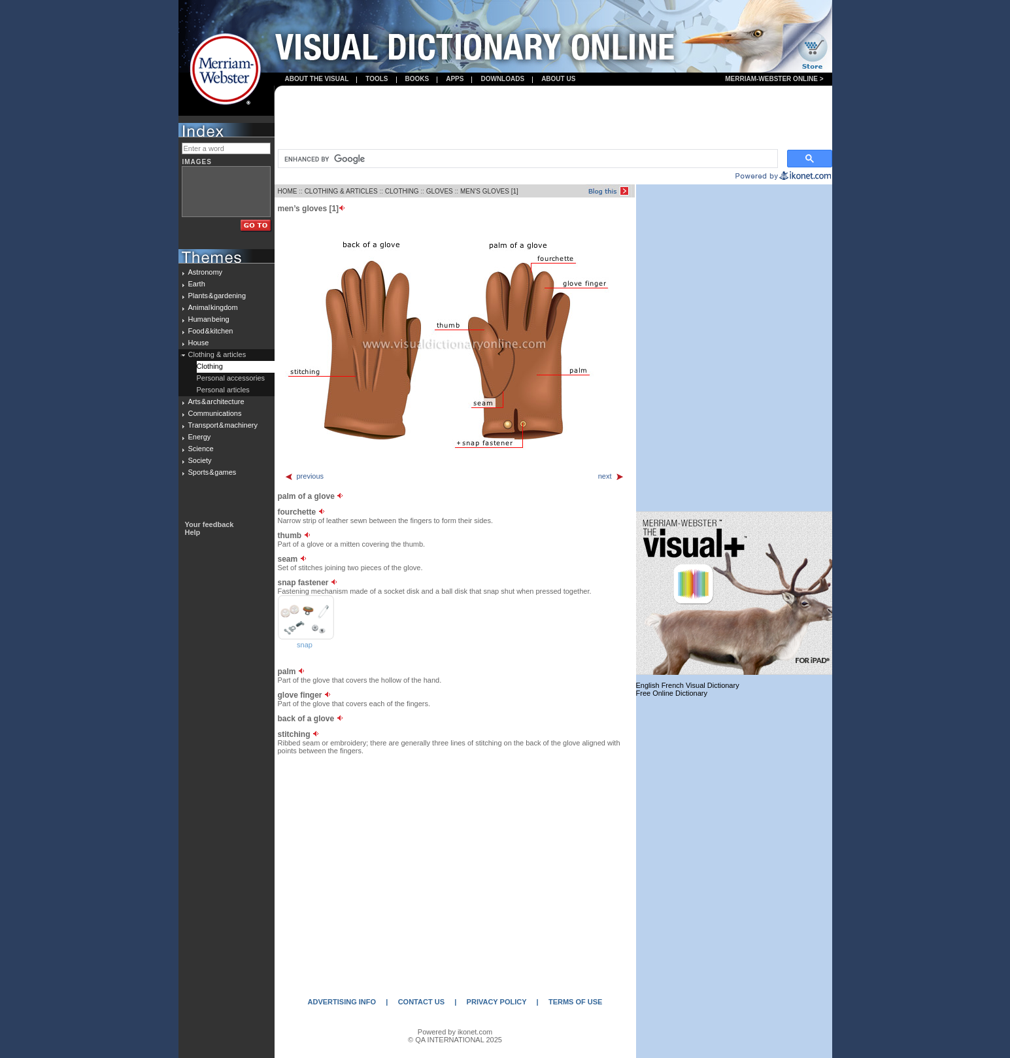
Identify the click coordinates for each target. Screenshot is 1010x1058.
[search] (526, 159)
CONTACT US (421, 1002)
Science (201, 448)
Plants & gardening (217, 295)
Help (193, 532)
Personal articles (223, 390)
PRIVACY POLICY (497, 1002)
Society (200, 460)
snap (304, 645)
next (611, 476)
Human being (208, 319)
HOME (287, 191)
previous (304, 476)
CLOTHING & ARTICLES (341, 191)
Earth (196, 284)
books (417, 78)
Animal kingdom (213, 307)
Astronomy (205, 272)
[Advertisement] (553, 118)
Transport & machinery (223, 425)
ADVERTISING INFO (342, 1002)
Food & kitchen (210, 331)
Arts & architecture (216, 401)
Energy (199, 437)
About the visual (317, 78)
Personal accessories (231, 378)
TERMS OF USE (575, 1002)
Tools (376, 78)
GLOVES (439, 191)
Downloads (502, 78)
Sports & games (212, 472)
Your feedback (209, 524)
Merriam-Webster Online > (774, 78)
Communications (215, 413)
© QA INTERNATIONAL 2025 (455, 1040)
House (198, 343)
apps (454, 78)
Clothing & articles (217, 354)
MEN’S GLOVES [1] (489, 191)
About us (558, 78)
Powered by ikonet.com (455, 1032)
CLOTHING (402, 191)
